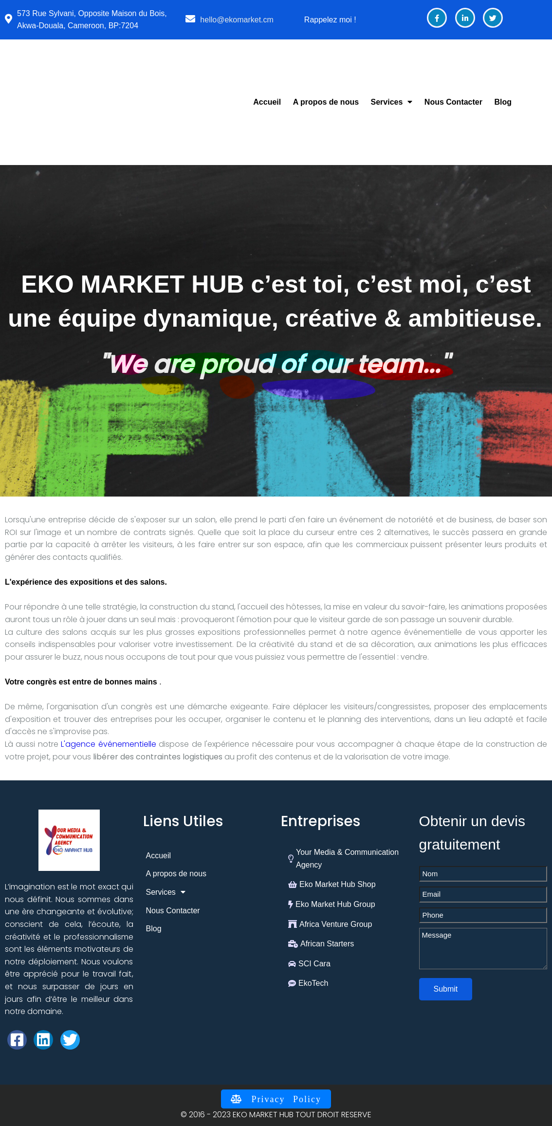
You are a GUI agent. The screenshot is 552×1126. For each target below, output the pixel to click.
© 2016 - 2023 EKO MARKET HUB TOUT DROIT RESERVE (276, 1114)
